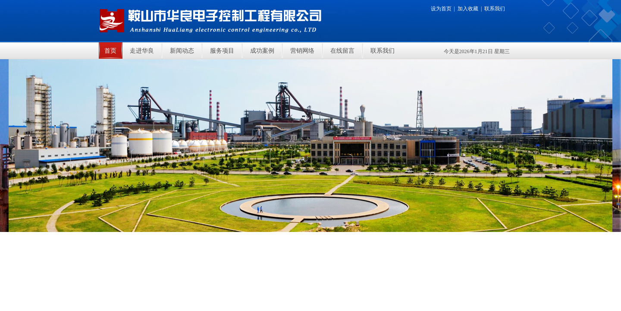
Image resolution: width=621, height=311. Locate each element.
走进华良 (142, 51)
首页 (110, 51)
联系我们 (494, 9)
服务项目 (222, 51)
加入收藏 (468, 9)
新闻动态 (182, 51)
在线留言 (342, 51)
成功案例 (262, 51)
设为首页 (441, 9)
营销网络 (302, 51)
